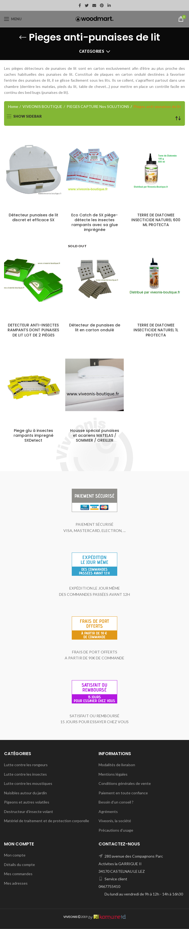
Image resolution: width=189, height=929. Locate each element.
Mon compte (14, 855)
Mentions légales (113, 774)
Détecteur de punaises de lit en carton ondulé (94, 327)
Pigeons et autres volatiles (26, 802)
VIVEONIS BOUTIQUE (42, 106)
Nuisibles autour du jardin (25, 793)
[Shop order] (178, 118)
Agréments (108, 811)
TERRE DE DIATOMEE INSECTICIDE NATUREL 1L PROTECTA (155, 330)
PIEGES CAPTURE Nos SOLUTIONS (98, 106)
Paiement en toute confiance (123, 793)
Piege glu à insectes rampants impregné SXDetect (33, 435)
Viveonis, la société (115, 820)
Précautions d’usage (116, 830)
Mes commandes (18, 873)
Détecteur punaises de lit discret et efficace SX (33, 217)
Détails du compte (19, 864)
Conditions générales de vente (125, 783)
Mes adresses (16, 883)
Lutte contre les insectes (25, 774)
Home (13, 106)
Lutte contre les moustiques (28, 783)
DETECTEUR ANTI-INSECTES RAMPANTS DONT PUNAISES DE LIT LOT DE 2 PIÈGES (33, 330)
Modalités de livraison (117, 764)
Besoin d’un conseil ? (116, 802)
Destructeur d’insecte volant (28, 811)
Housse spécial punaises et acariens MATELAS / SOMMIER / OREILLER (94, 435)
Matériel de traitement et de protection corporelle (46, 820)
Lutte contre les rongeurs (26, 764)
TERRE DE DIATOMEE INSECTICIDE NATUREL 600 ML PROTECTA (155, 220)
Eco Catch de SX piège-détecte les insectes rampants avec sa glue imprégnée (94, 222)
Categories (91, 51)
